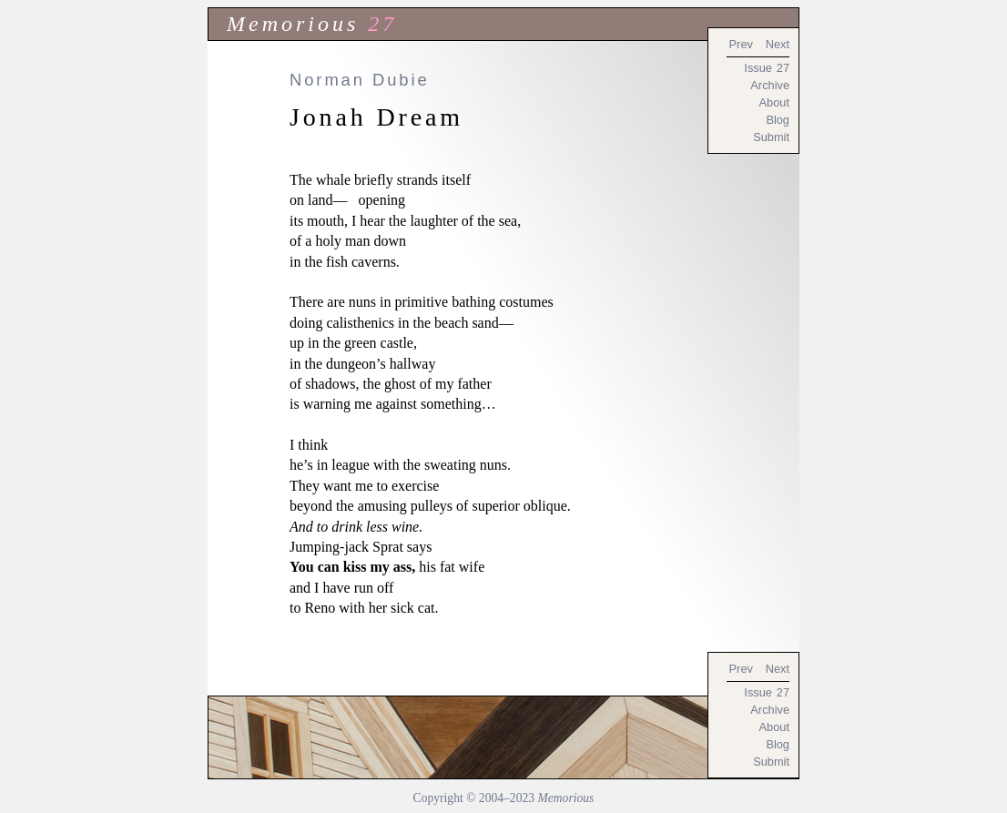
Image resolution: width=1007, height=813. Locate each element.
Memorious (293, 24)
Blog (777, 120)
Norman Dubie (360, 79)
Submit (771, 137)
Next (777, 44)
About (774, 102)
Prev (741, 44)
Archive (769, 85)
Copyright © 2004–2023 (504, 798)
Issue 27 (766, 68)
